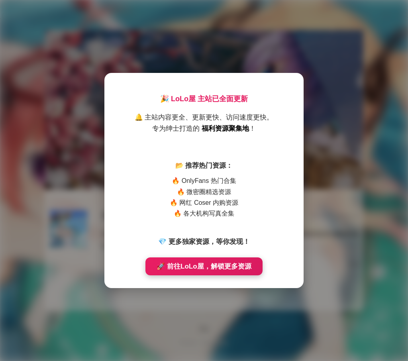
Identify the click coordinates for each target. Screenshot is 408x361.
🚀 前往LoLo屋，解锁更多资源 (204, 266)
